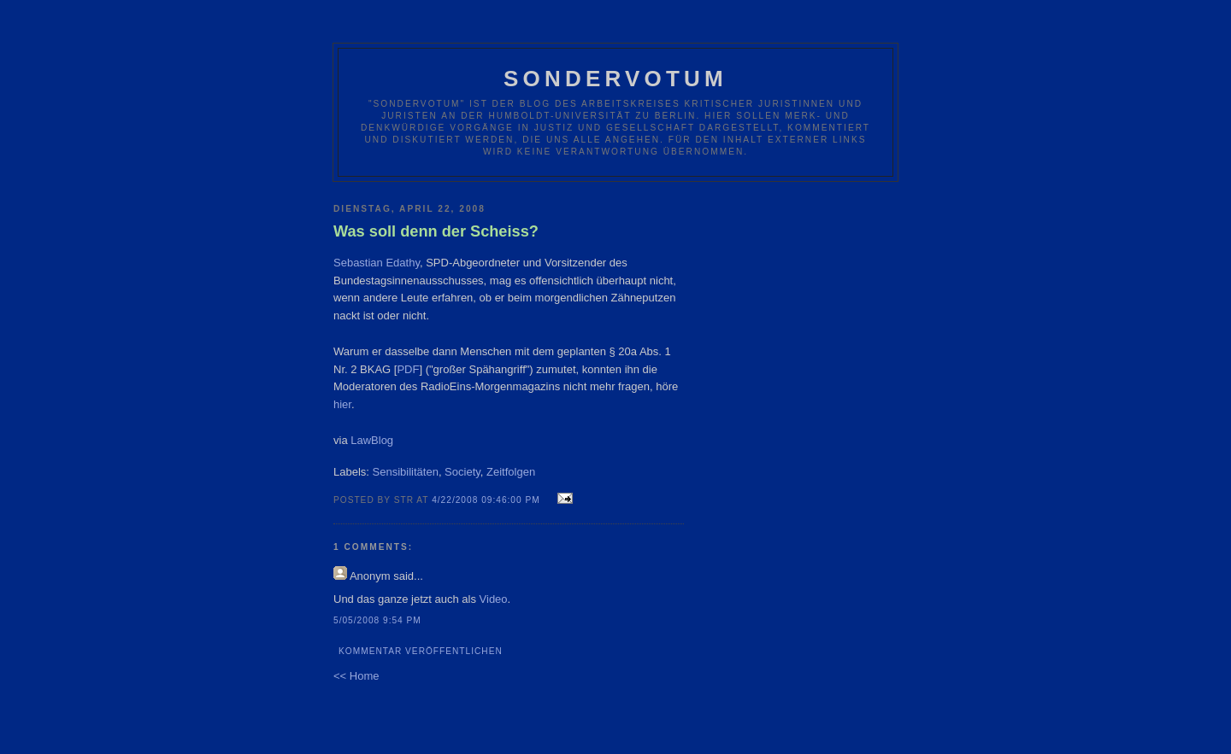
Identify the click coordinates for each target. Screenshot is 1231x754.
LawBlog (371, 440)
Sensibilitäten (406, 471)
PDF (408, 369)
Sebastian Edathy (376, 262)
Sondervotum (615, 78)
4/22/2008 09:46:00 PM (486, 500)
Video (494, 599)
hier (342, 404)
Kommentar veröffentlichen (421, 651)
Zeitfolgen (510, 471)
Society (462, 471)
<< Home (356, 675)
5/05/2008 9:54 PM (377, 620)
